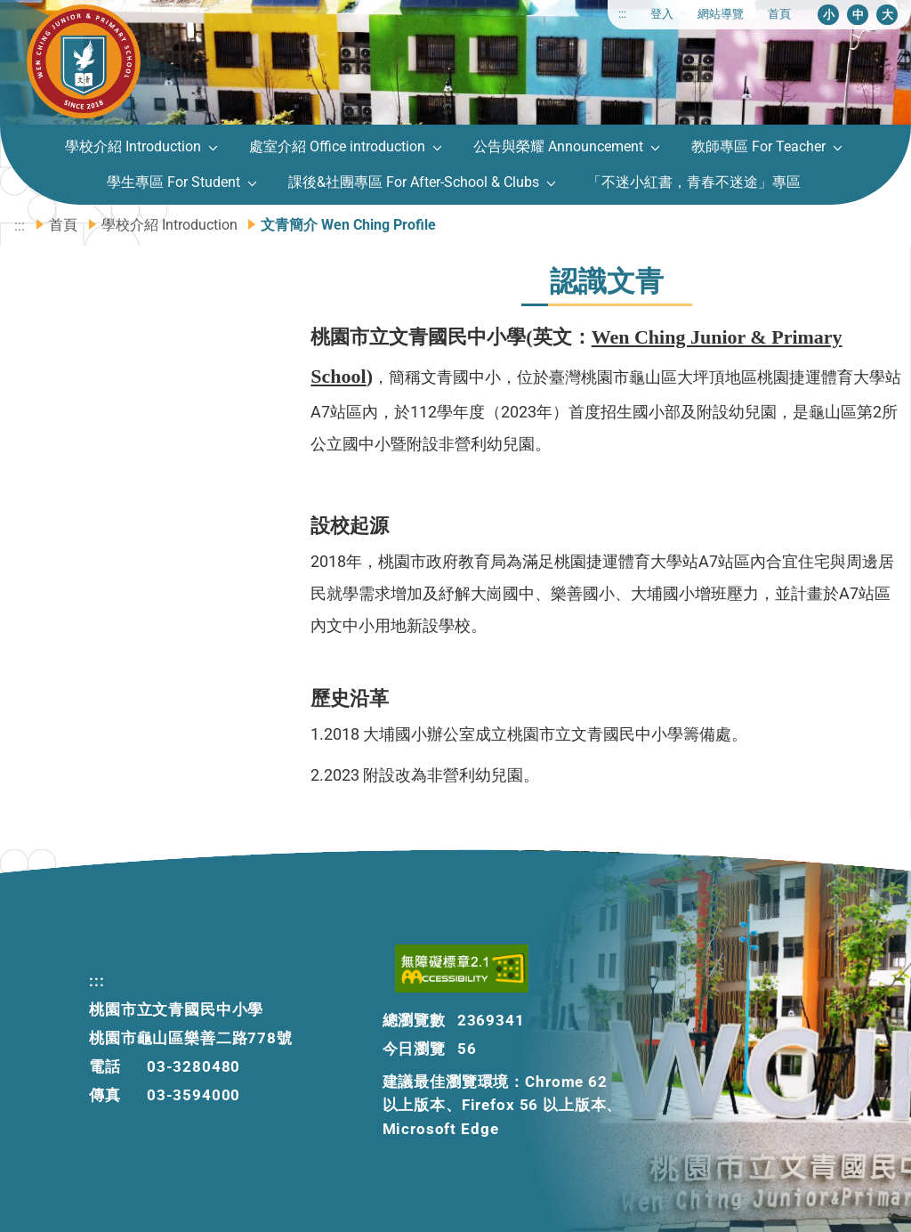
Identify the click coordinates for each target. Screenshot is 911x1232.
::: (622, 13)
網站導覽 (720, 13)
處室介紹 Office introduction (337, 146)
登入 (661, 13)
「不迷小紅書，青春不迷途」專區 (694, 182)
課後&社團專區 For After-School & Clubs (413, 182)
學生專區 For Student (173, 182)
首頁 (779, 13)
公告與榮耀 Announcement (558, 146)
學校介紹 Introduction (133, 146)
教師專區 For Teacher (758, 146)
